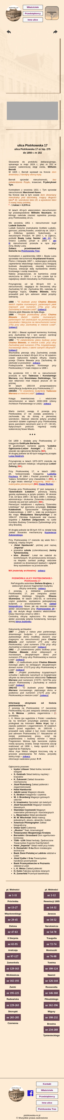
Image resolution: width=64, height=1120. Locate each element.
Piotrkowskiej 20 (46, 609)
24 (10, 611)
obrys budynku (23, 621)
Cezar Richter (46, 484)
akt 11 (47, 238)
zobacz (42, 309)
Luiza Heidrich (16, 456)
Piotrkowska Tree (30, 251)
